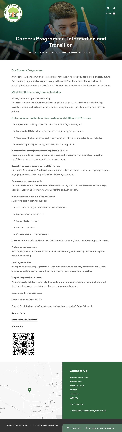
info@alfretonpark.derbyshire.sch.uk (89, 410)
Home (31, 52)
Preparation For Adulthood (25, 319)
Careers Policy (19, 312)
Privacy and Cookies (16, 426)
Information (42, 52)
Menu (109, 13)
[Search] (102, 8)
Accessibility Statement (46, 426)
